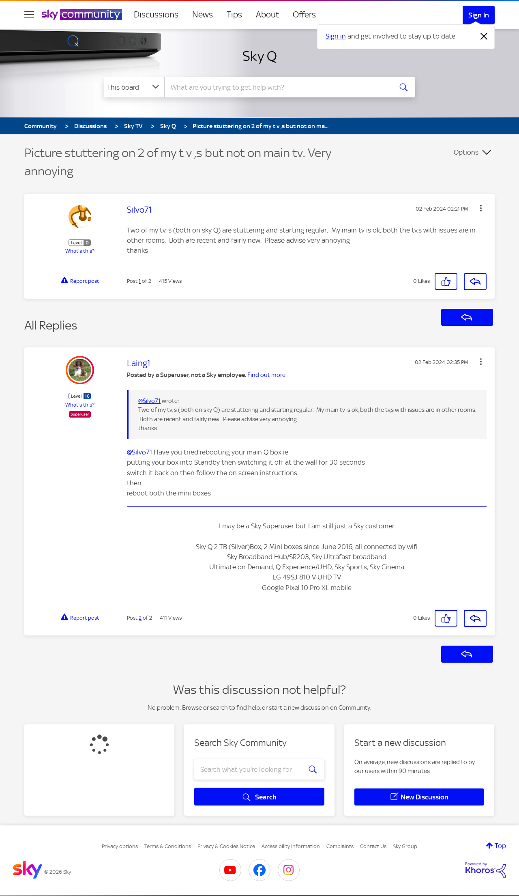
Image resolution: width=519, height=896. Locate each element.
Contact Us (373, 846)
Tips (234, 14)
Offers (304, 14)
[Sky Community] (82, 15)
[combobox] (277, 87)
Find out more (266, 375)
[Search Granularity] (134, 87)
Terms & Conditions (167, 846)
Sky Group (405, 846)
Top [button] (500, 846)
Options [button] (466, 152)
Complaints (340, 846)
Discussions (156, 14)
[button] (481, 208)
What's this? (79, 251)
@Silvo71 (149, 401)
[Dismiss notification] (484, 36)
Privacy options (120, 846)
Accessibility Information (291, 846)
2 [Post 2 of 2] (140, 618)
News (202, 14)
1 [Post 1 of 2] (140, 281)
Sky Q (259, 56)
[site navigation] (29, 14)
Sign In (478, 15)
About (267, 14)
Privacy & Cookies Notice (226, 846)
